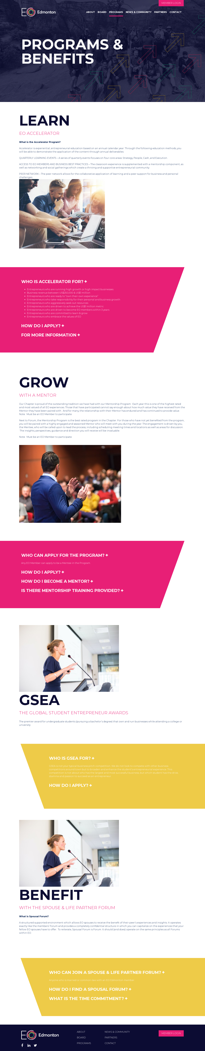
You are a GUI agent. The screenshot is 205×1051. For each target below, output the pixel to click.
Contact (176, 12)
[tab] (81, 282)
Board (102, 12)
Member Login (171, 3)
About (90, 12)
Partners (160, 12)
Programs (116, 12)
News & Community (139, 12)
